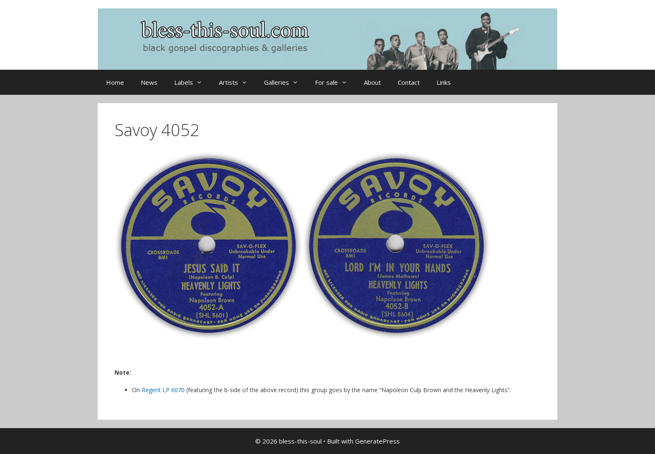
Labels (192, 82)
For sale (335, 82)
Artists (237, 82)
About (372, 82)
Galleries (285, 82)
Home (115, 82)
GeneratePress (377, 441)
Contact (409, 82)
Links (444, 82)
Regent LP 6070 (163, 390)
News (149, 82)
